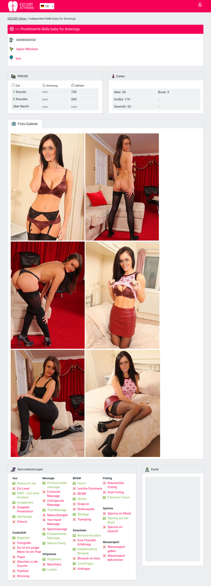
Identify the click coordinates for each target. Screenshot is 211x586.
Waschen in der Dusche (27, 564)
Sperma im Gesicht (115, 529)
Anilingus (83, 569)
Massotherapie (57, 515)
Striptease (54, 559)
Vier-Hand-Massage (54, 522)
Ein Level (23, 488)
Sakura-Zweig (56, 543)
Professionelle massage (57, 485)
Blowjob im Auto (88, 558)
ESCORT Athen (17, 18)
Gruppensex (25, 502)
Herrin (81, 483)
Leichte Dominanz (89, 488)
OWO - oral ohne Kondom (28, 495)
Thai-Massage (57, 510)
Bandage (83, 514)
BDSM (81, 494)
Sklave (82, 499)
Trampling (84, 519)
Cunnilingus (85, 563)
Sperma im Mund (119, 513)
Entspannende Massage (57, 536)
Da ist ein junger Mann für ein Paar (29, 550)
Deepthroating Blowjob (87, 551)
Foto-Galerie (25, 124)
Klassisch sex (26, 483)
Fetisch (22, 522)
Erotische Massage (53, 494)
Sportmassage (57, 529)
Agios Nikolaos (24, 49)
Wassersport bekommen (116, 558)
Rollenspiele (85, 509)
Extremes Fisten (119, 497)
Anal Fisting (116, 492)
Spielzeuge (24, 516)
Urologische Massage (55, 503)
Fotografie (24, 543)
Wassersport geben (116, 549)
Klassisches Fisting (116, 485)
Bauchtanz (54, 564)
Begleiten (23, 538)
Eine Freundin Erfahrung (86, 542)
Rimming (23, 576)
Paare (21, 557)
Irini (15, 57)
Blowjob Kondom (89, 535)
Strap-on (83, 504)
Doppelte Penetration (25, 509)
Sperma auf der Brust (118, 520)
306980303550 (26, 40)
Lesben (52, 569)
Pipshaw (23, 571)
